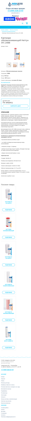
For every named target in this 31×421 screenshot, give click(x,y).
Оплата (2, 409)
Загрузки (3, 378)
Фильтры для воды (5, 382)
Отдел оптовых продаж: (15, 8)
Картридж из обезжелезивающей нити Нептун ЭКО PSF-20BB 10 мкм (8, 314)
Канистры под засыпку (6, 401)
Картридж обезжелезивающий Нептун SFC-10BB (8, 231)
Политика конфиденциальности (8, 416)
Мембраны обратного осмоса (7, 384)
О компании (3, 413)
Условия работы (4, 407)
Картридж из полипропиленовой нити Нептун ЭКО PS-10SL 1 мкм (8, 286)
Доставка (3, 411)
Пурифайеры (4, 390)
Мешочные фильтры (5, 403)
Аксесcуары (3, 395)
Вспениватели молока (6, 388)
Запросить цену (15, 106)
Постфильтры (4, 393)
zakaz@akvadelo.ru (15, 13)
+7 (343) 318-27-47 (15, 10)
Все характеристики (5, 82)
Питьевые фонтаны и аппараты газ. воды (10, 386)
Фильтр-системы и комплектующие (9, 399)
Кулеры (3, 376)
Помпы (2, 380)
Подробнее (8, 210)
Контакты (3, 415)
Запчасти (3, 397)
